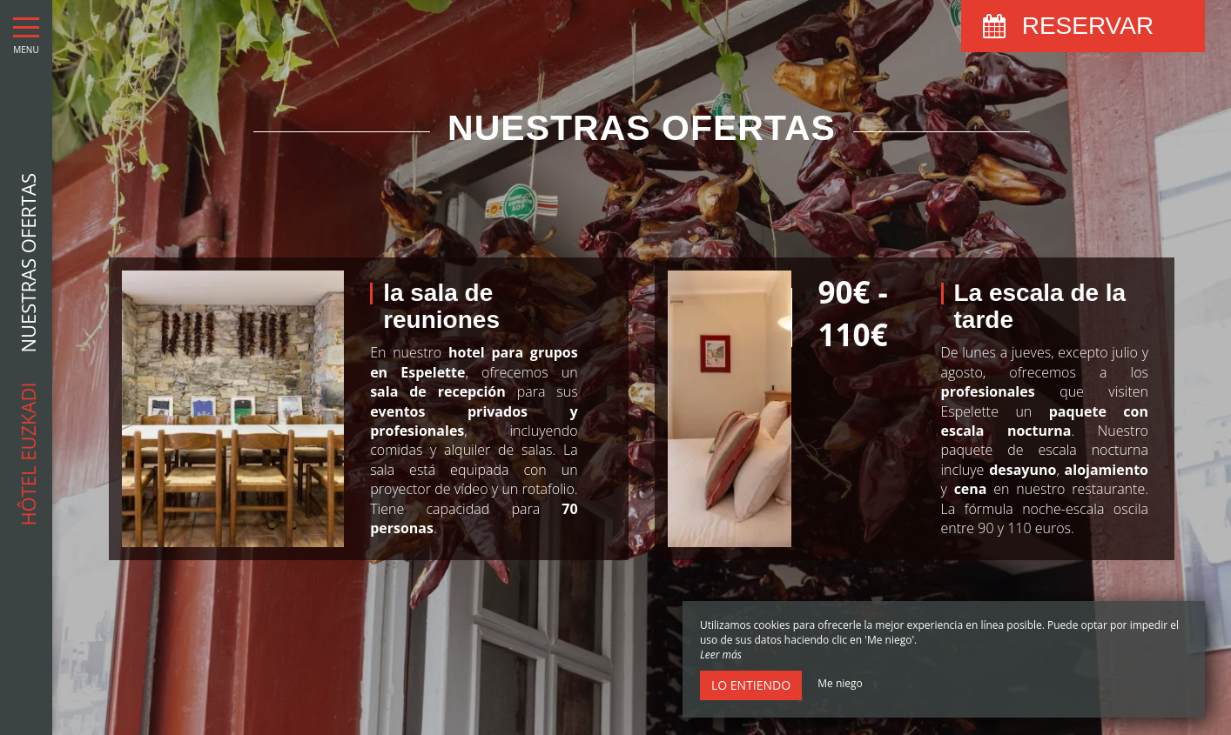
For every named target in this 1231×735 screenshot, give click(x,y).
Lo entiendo (750, 685)
